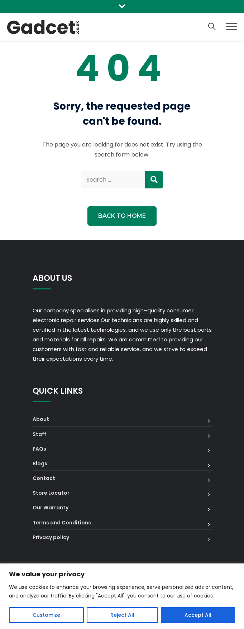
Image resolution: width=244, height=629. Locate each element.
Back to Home (122, 215)
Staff (39, 434)
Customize (46, 615)
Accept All (198, 615)
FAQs (39, 448)
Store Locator (51, 492)
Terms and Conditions (62, 522)
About (41, 419)
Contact (44, 478)
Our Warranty (50, 507)
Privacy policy (51, 537)
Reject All (122, 615)
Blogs (40, 463)
